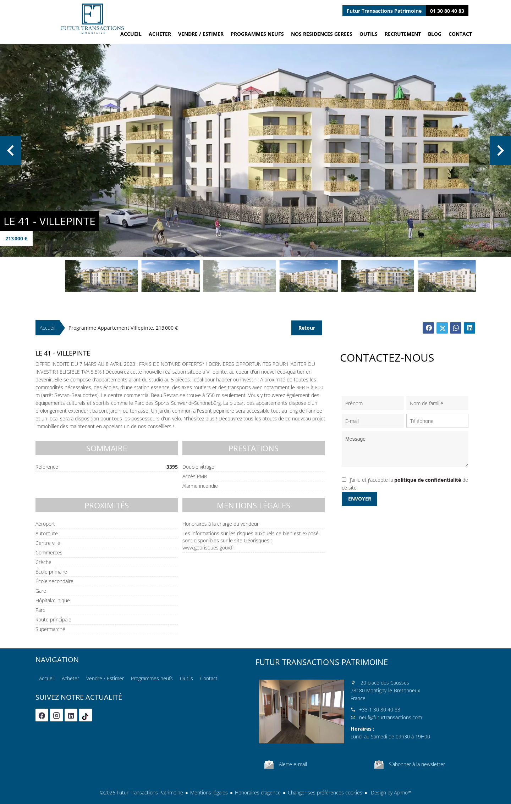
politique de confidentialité (427, 479)
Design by (390, 792)
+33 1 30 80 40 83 (379, 709)
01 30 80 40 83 (447, 10)
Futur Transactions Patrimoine (322, 662)
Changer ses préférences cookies (325, 792)
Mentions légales (209, 792)
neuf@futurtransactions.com (390, 717)
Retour (306, 327)
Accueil (92, 19)
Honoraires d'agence (258, 792)
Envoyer (359, 498)
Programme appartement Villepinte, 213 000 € (123, 327)
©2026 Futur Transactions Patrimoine (141, 792)
